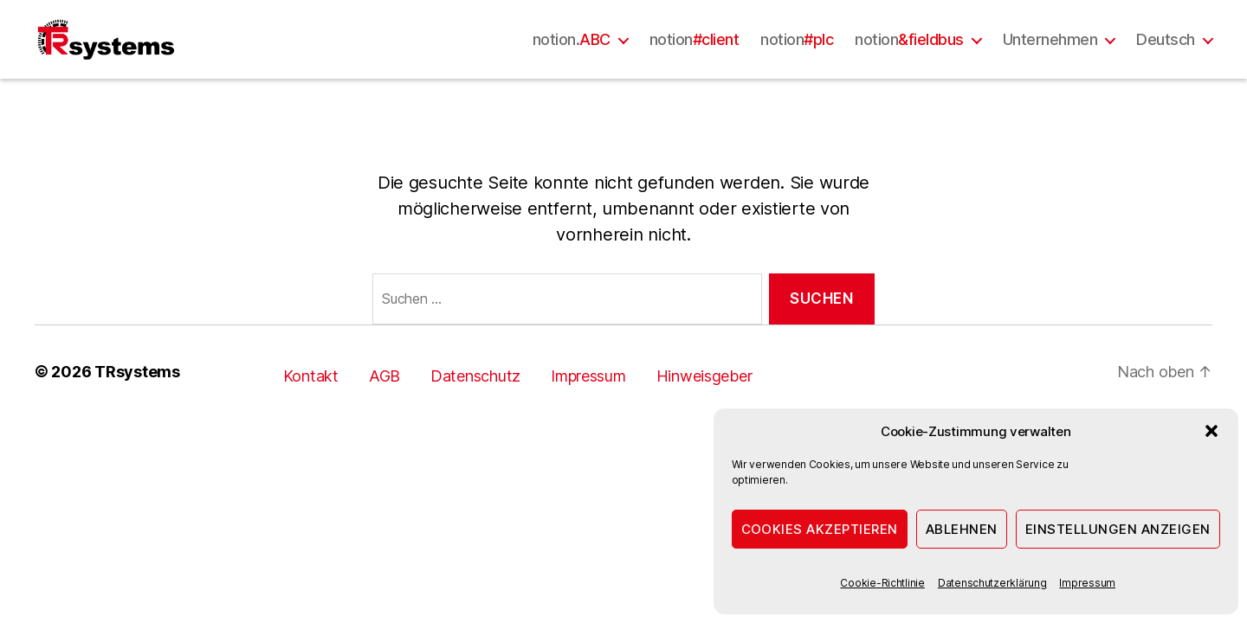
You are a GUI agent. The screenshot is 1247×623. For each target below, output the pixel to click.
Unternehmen (1050, 56)
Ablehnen (962, 529)
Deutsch (1165, 56)
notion (694, 56)
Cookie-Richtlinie (882, 582)
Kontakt (311, 410)
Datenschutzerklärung (992, 582)
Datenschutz (475, 410)
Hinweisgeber (704, 410)
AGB (384, 410)
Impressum (1087, 582)
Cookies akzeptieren (820, 529)
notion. (572, 56)
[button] (1211, 431)
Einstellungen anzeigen (1118, 529)
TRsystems (137, 405)
